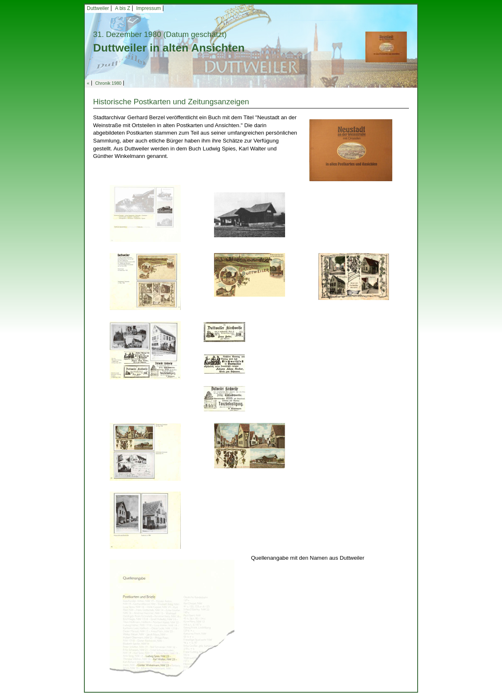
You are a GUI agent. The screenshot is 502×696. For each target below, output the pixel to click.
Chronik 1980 (108, 83)
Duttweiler (98, 8)
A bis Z (122, 8)
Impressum (148, 8)
